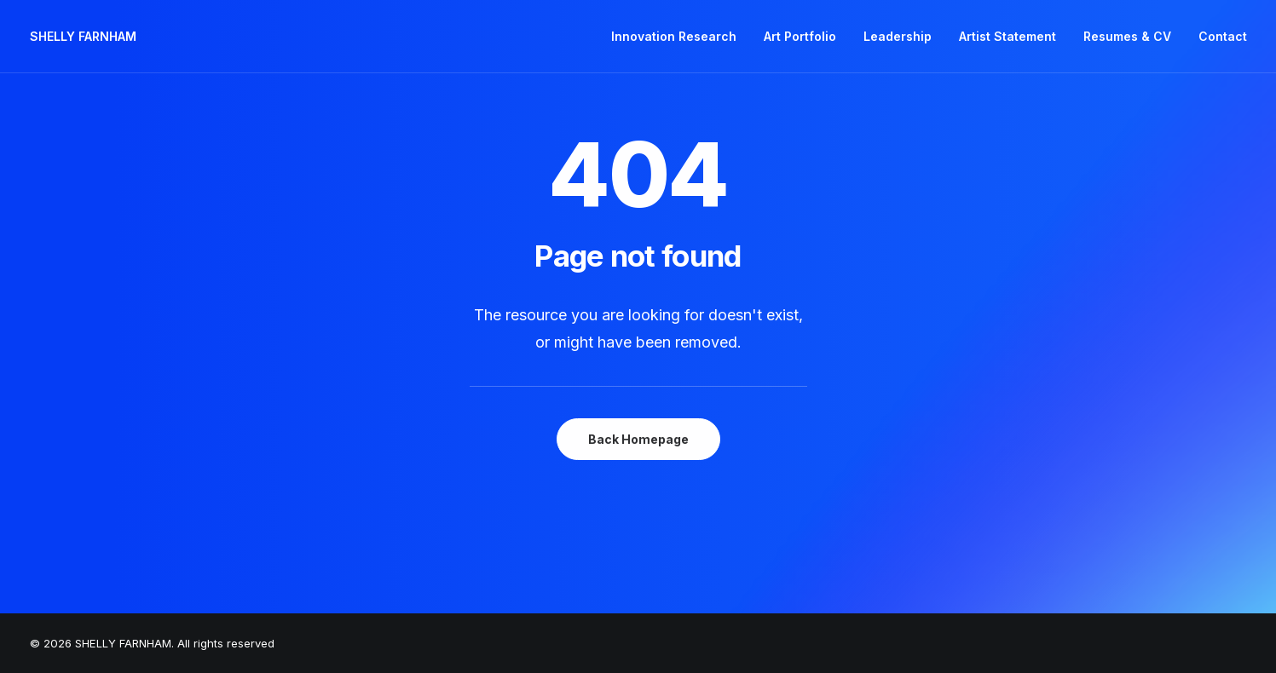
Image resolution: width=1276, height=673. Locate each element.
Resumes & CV (1127, 36)
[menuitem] (679, 36)
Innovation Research (673, 36)
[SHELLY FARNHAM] (83, 37)
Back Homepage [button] (638, 439)
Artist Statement (1007, 36)
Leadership (897, 36)
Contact (1222, 36)
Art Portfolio (800, 36)
